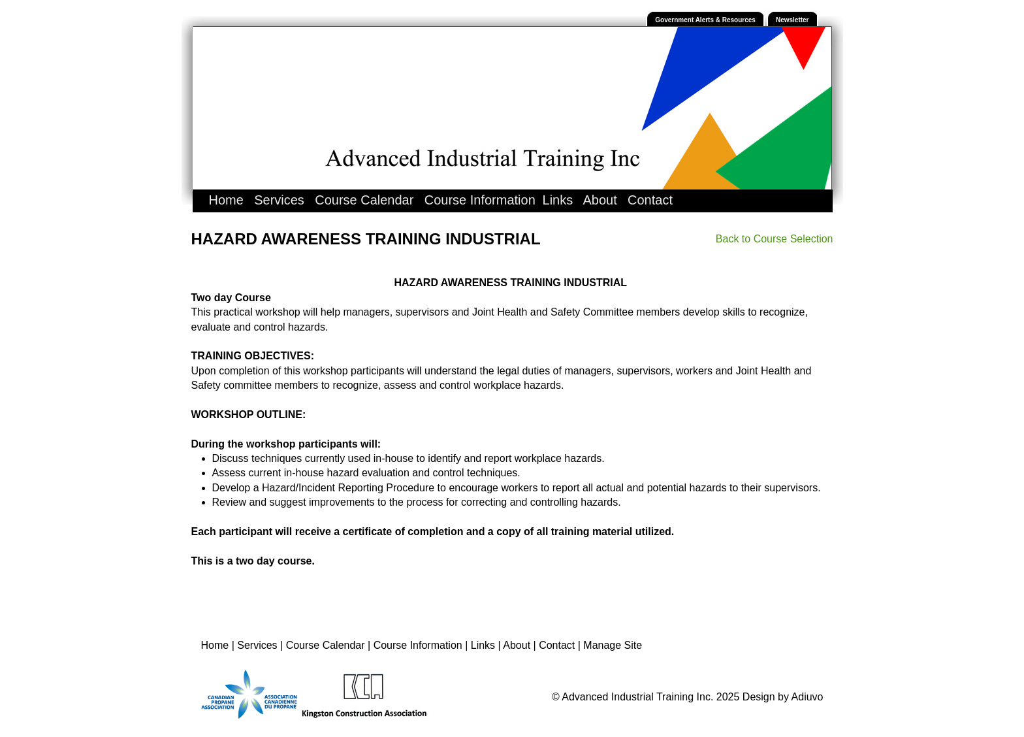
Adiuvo (808, 696)
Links (558, 200)
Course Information (480, 200)
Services (279, 200)
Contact (650, 200)
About (599, 200)
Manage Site (612, 645)
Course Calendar (364, 200)
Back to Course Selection (774, 238)
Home (226, 200)
